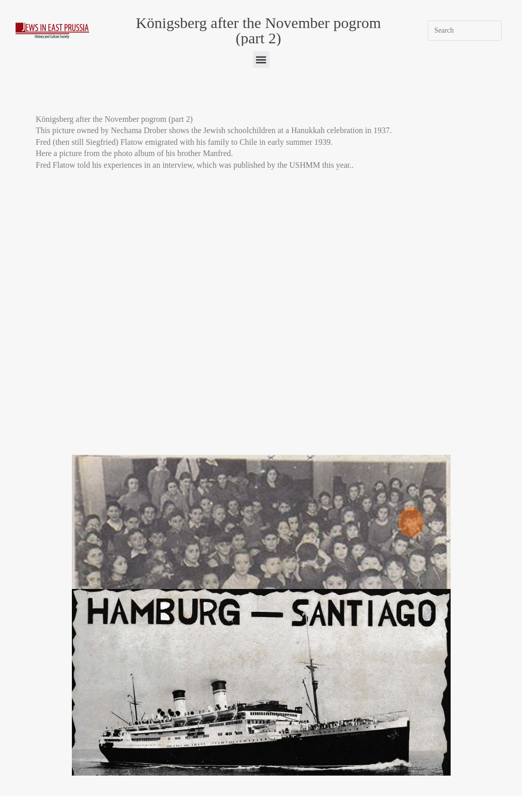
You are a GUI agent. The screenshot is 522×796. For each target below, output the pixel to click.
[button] (261, 59)
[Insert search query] (465, 30)
